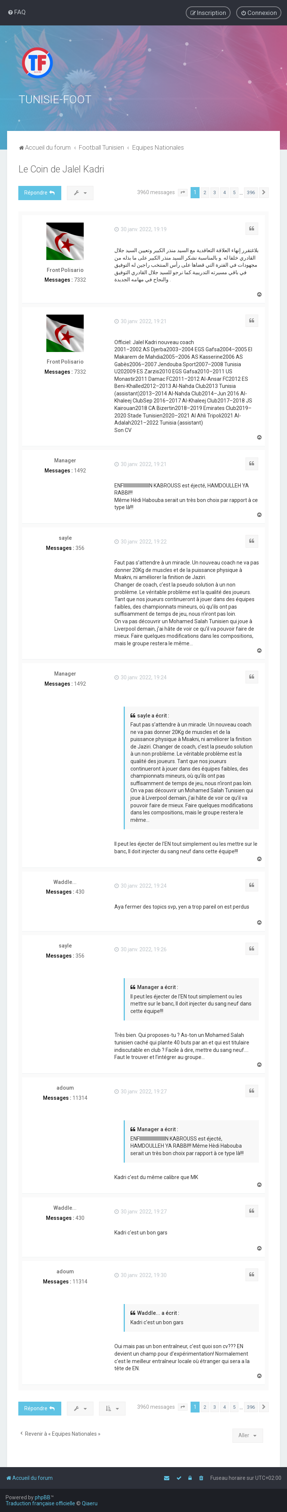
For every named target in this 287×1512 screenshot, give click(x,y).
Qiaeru (90, 1503)
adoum (65, 1086)
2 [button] (205, 191)
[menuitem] (17, 12)
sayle (65, 536)
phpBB (42, 1497)
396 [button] (251, 191)
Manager (65, 459)
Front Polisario (65, 269)
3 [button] (214, 191)
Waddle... (65, 881)
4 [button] (224, 191)
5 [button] (234, 191)
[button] (183, 191)
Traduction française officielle (40, 1503)
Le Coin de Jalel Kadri (61, 167)
